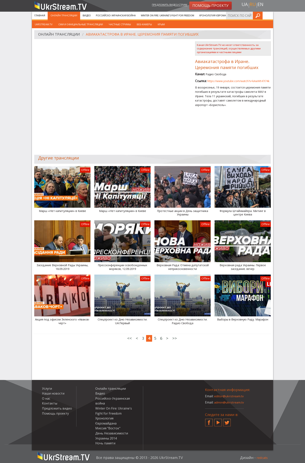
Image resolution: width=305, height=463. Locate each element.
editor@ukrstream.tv (229, 396)
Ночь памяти (105, 443)
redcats (261, 457)
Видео (87, 15)
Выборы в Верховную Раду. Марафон (242, 319)
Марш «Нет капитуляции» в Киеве (62, 211)
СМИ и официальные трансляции (80, 24)
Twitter (227, 421)
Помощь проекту (55, 413)
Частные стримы (120, 24)
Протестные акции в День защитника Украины (182, 212)
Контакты (49, 403)
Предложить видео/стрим (165, 5)
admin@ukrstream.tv (229, 402)
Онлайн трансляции (64, 15)
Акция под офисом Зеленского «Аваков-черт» (62, 321)
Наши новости (53, 393)
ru (252, 5)
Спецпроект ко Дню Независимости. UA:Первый (122, 321)
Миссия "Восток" (107, 428)
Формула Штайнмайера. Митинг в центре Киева (243, 212)
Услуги (243, 15)
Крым (161, 24)
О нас (46, 398)
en (261, 5)
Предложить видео (57, 408)
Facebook (209, 421)
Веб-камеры (144, 24)
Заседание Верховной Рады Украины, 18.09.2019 (62, 267)
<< (129, 338)
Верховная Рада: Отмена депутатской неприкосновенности (183, 267)
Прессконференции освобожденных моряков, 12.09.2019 (122, 267)
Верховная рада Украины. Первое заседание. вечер (243, 267)
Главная (39, 15)
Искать (269, 15)
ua (243, 5)
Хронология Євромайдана (216, 15)
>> (174, 338)
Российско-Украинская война (116, 15)
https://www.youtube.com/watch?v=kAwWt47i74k (238, 81)
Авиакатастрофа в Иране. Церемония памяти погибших (150, 34)
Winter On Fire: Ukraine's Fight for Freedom (167, 15)
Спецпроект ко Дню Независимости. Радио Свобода (182, 321)
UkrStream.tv (44, 24)
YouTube (218, 421)
